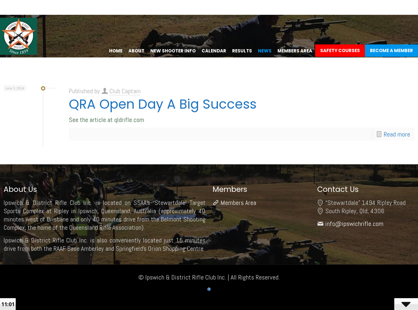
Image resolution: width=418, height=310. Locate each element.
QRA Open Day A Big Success (162, 104)
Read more (397, 134)
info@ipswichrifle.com (354, 223)
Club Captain (125, 91)
